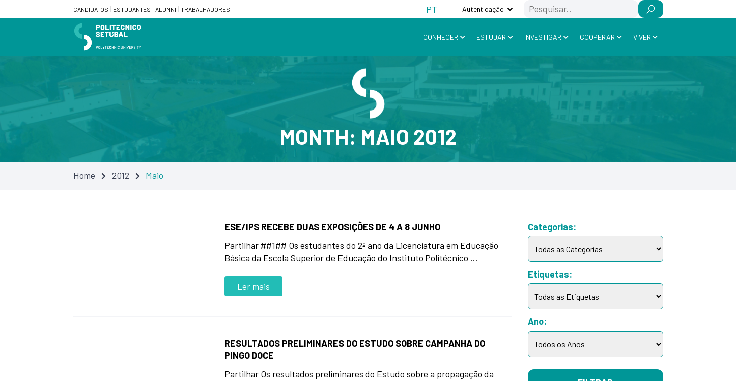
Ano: (537, 321)
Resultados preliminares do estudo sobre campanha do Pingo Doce (354, 349)
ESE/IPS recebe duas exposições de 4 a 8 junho (332, 226)
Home (84, 175)
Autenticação (483, 9)
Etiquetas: (550, 274)
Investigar (542, 37)
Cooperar (597, 37)
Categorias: (552, 226)
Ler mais (253, 286)
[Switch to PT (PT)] (431, 9)
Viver (642, 37)
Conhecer (440, 37)
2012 (120, 175)
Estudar (491, 37)
